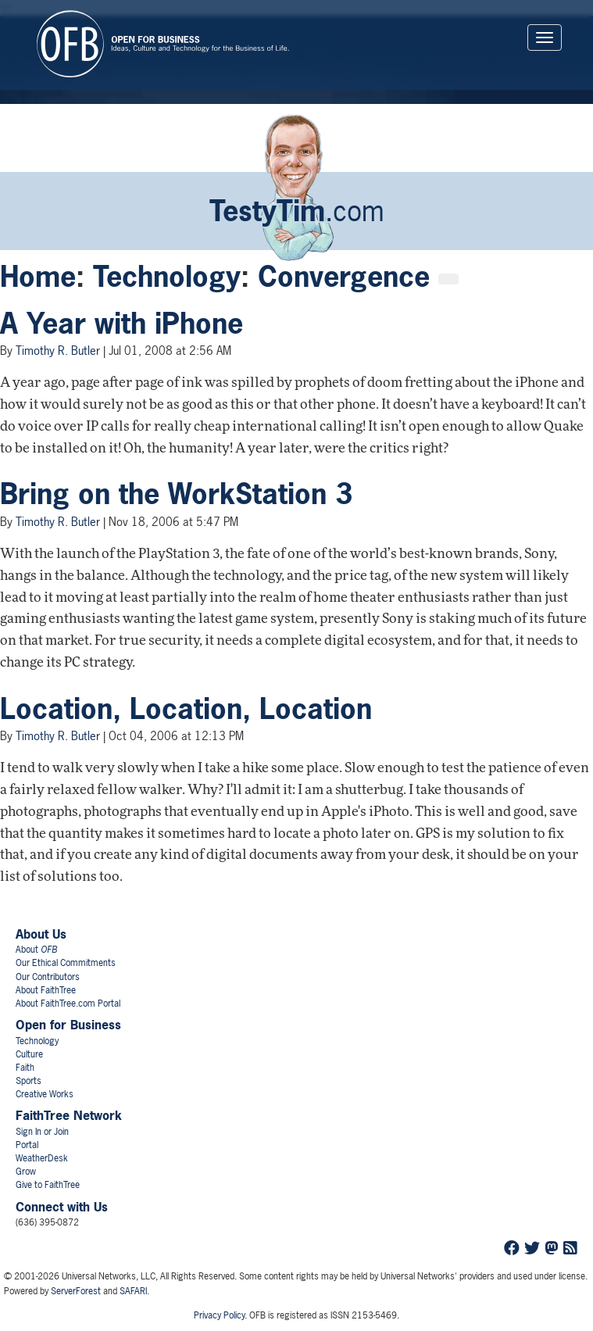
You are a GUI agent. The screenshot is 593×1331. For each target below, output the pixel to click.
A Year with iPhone (121, 323)
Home (38, 276)
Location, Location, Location (186, 709)
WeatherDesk (42, 1158)
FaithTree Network (69, 1115)
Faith (25, 1067)
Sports (28, 1081)
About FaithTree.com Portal (68, 1003)
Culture (29, 1054)
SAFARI (133, 1291)
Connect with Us (62, 1206)
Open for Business (68, 1024)
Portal (27, 1145)
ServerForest (76, 1291)
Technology (167, 276)
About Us (41, 934)
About (36, 949)
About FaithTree (46, 990)
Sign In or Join (42, 1131)
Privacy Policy (219, 1315)
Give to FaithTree (48, 1185)
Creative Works (44, 1094)
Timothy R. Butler (58, 350)
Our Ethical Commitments (66, 963)
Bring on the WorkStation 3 (176, 494)
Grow (26, 1171)
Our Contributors (48, 977)
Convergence (344, 276)
